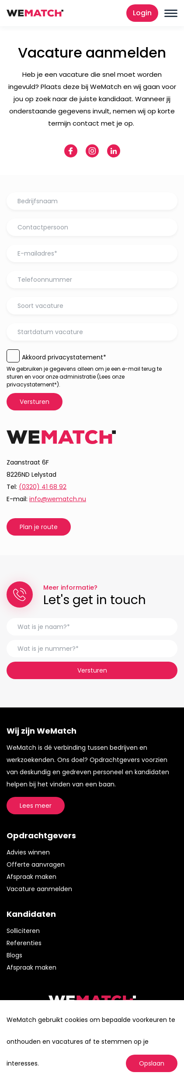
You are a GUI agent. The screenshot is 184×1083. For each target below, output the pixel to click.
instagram (92, 150)
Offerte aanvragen (36, 864)
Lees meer (36, 805)
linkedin (113, 150)
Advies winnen (28, 852)
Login (142, 13)
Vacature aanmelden (39, 889)
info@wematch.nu (57, 499)
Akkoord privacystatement (64, 357)
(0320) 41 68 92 (42, 486)
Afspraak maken (31, 876)
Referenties (24, 943)
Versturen (34, 401)
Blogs (14, 955)
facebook (70, 150)
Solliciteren (23, 930)
